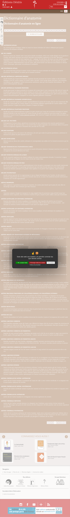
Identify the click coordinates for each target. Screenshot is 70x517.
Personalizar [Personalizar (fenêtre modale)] (50, 262)
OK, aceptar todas (21, 262)
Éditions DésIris (12, 2)
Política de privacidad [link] (35, 264)
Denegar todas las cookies (37, 262)
